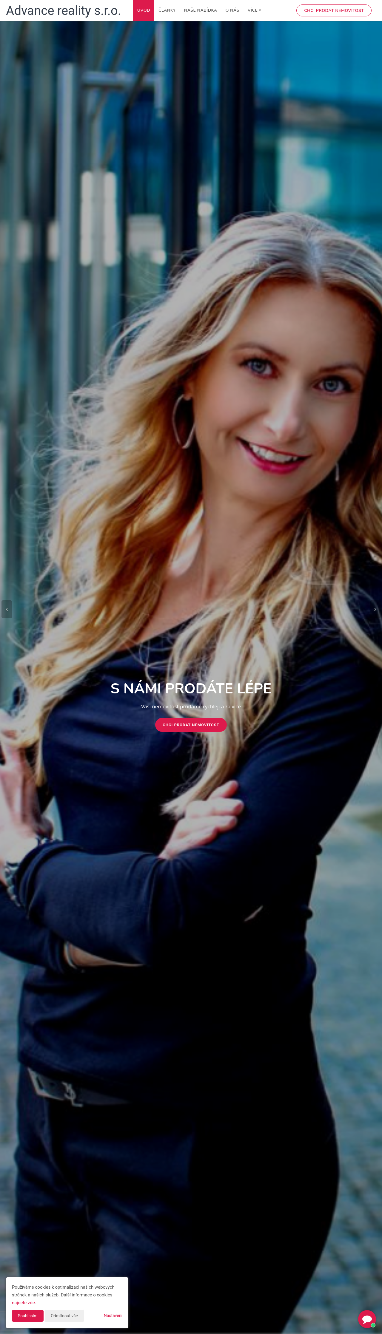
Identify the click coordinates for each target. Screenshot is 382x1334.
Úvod (143, 10)
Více (254, 10)
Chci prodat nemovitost (334, 10)
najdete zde (23, 1302)
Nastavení (113, 1315)
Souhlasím (28, 1315)
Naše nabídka (200, 10)
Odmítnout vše (64, 1315)
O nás (232, 10)
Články (167, 10)
